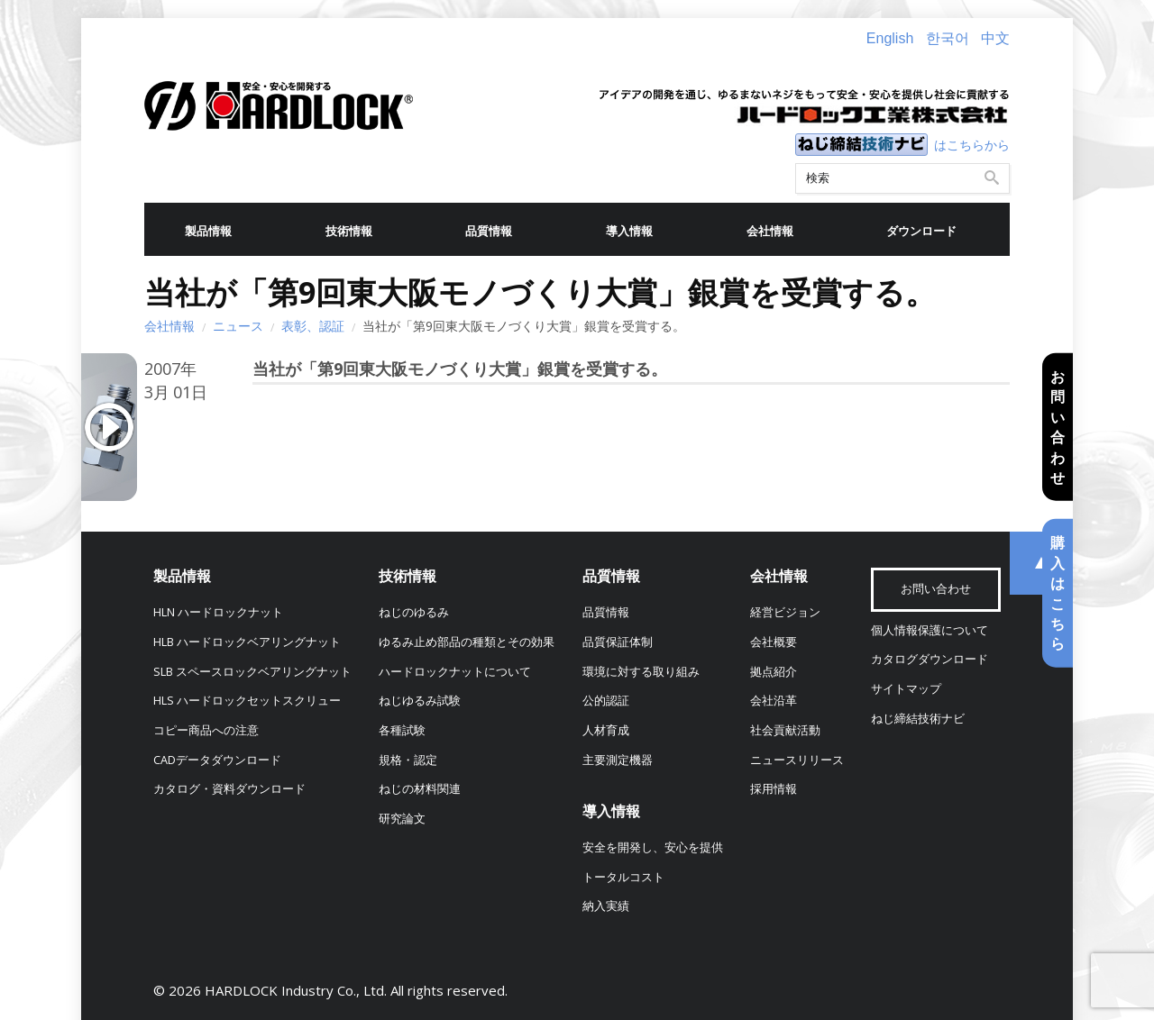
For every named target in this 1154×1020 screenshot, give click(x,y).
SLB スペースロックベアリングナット (252, 671)
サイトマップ (906, 689)
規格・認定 (408, 760)
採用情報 (773, 789)
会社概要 (773, 642)
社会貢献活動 (785, 730)
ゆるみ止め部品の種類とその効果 (466, 642)
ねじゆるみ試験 (420, 700)
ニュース (238, 325)
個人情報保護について (929, 630)
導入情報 (629, 231)
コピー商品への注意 (206, 730)
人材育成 (605, 730)
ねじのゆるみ (414, 612)
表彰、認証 (312, 325)
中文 (995, 38)
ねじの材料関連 (420, 789)
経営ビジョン (785, 612)
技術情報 (348, 231)
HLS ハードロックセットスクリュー (247, 700)
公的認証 (605, 700)
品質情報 (488, 231)
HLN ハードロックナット (218, 612)
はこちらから (972, 144)
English (889, 38)
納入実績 (605, 906)
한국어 (947, 38)
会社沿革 (773, 700)
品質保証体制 (617, 642)
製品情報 (208, 231)
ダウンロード (921, 231)
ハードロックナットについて (455, 671)
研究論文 (402, 818)
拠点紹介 (773, 671)
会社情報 (769, 231)
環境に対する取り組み (641, 671)
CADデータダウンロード (217, 760)
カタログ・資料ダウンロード (229, 789)
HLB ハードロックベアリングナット (247, 642)
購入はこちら (1057, 593)
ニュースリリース (797, 760)
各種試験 (402, 730)
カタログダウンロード (929, 659)
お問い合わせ (1057, 427)
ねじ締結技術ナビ (918, 718)
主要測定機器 (617, 760)
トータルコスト (623, 877)
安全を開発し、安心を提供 (652, 847)
